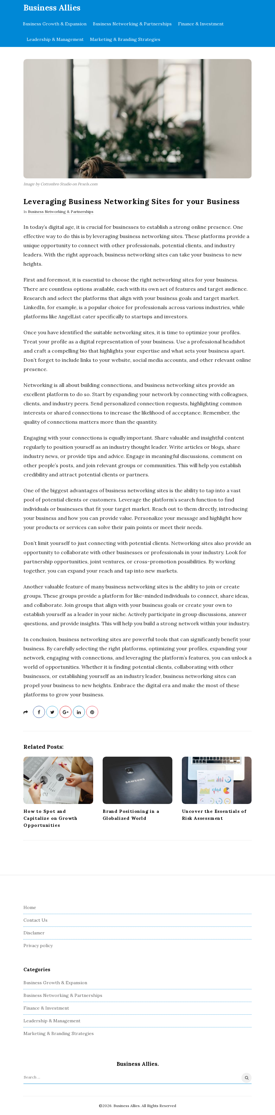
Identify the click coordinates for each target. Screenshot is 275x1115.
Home (29, 907)
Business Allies (51, 8)
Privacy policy (38, 945)
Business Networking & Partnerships (132, 24)
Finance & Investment (201, 24)
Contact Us (35, 920)
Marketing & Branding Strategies (125, 39)
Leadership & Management (55, 39)
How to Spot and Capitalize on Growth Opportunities (50, 818)
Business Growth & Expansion (54, 24)
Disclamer (34, 933)
